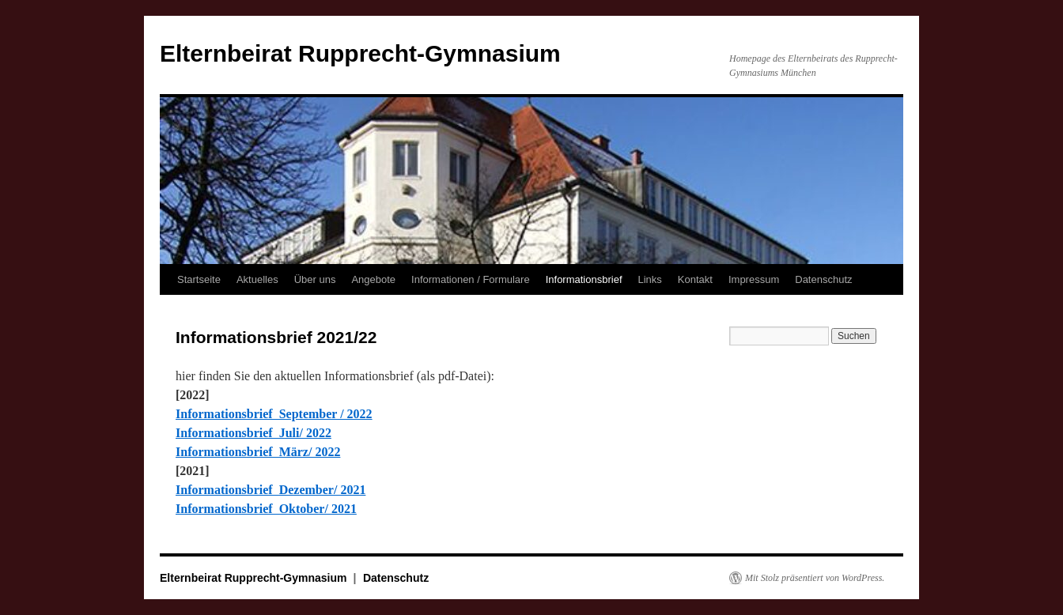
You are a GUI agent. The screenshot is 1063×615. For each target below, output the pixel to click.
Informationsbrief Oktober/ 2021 (266, 508)
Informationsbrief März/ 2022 (258, 451)
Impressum (753, 279)
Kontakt (695, 279)
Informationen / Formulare (470, 279)
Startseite (199, 279)
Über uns (315, 279)
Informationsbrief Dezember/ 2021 (270, 489)
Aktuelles (257, 279)
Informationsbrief (584, 279)
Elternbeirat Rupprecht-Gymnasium (360, 53)
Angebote (373, 279)
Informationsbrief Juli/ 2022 (253, 433)
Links (650, 279)
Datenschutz (823, 279)
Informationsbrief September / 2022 (274, 414)
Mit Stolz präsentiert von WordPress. (814, 577)
